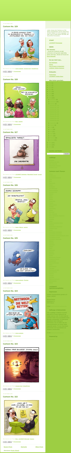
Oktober (52, 103)
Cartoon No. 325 (10, 238)
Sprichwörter (53, 266)
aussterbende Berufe (55, 177)
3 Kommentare (17, 283)
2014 (50, 85)
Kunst (51, 230)
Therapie (51, 268)
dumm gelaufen (19, 68)
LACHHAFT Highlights (21, 174)
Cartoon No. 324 (10, 291)
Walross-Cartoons (54, 279)
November (53, 101)
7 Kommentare (17, 177)
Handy (17, 227)
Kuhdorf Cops (53, 167)
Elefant (51, 194)
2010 (50, 93)
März (51, 135)
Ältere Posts (39, 447)
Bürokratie (52, 183)
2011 (50, 91)
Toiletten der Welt (54, 162)
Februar (52, 138)
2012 (50, 89)
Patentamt (52, 250)
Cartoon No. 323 (10, 344)
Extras (51, 64)
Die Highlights (53, 62)
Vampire (32, 438)
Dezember (53, 99)
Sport (50, 264)
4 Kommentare (17, 388)
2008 (50, 98)
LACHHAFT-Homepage (55, 43)
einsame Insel (27, 68)
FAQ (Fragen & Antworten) (56, 66)
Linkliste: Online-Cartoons (56, 68)
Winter (51, 282)
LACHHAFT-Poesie (54, 237)
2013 (50, 87)
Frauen (51, 203)
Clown (51, 185)
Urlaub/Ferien (34, 68)
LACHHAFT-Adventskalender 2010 (59, 235)
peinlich (21, 121)
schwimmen (52, 261)
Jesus (51, 221)
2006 (50, 145)
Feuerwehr (52, 201)
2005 (50, 147)
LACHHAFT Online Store (56, 76)
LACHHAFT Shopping (55, 234)
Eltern (51, 196)
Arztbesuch (52, 176)
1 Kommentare (17, 71)
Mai (51, 131)
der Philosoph (53, 188)
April (51, 133)
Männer (21, 227)
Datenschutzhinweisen (57, 332)
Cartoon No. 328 (10, 79)
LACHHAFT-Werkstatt (24, 438)
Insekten (51, 219)
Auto (50, 179)
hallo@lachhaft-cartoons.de (59, 306)
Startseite (24, 447)
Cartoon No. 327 (10, 132)
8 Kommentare (17, 441)
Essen (51, 197)
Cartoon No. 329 (10, 26)
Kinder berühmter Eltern (56, 223)
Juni (51, 129)
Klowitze (51, 224)
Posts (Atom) (15, 450)
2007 (50, 142)
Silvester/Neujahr (54, 263)
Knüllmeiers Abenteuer (55, 226)
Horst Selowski (51, 56)
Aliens (51, 174)
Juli (51, 127)
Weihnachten (53, 281)
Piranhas (26, 280)
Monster (51, 243)
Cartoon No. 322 (10, 397)
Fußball (51, 206)
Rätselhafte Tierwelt (32, 174)
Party (50, 248)
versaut (40, 174)
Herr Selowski (53, 164)
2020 (50, 83)
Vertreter (51, 277)
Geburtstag (52, 208)
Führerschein (53, 205)
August (52, 125)
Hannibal (51, 212)
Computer (52, 186)
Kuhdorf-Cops (53, 228)
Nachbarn (52, 244)
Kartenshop (52, 74)
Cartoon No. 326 (10, 185)
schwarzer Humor (54, 259)
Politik (51, 255)
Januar (52, 140)
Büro (17, 121)
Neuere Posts (8, 447)
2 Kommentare (17, 230)
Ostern (51, 246)
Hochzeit (51, 217)
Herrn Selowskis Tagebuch (56, 215)
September (53, 123)
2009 (50, 95)
